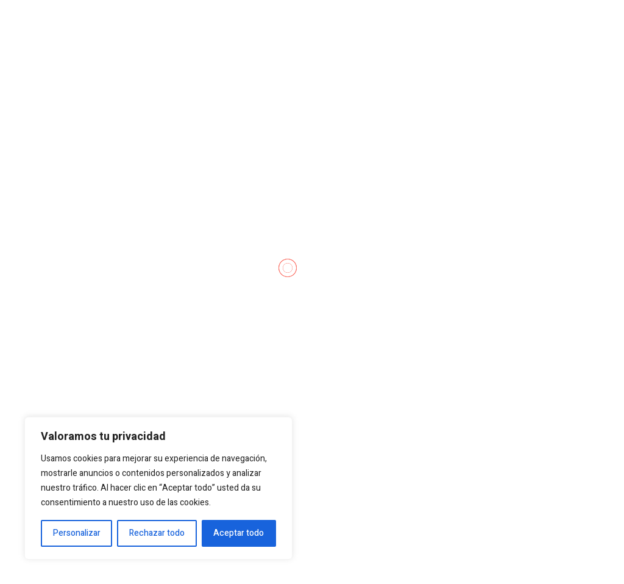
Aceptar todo (238, 533)
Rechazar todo (157, 533)
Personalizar (77, 533)
